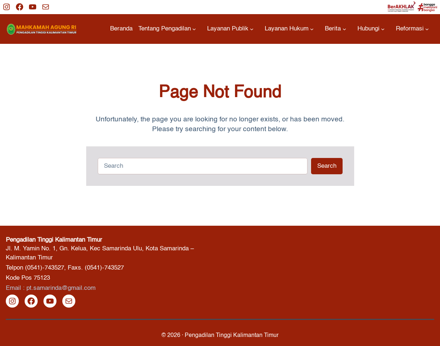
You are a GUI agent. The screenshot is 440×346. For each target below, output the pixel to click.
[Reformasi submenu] (412, 29)
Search (326, 166)
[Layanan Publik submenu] (230, 29)
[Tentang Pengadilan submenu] (167, 29)
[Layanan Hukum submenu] (289, 29)
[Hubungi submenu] (371, 29)
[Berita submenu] (335, 29)
